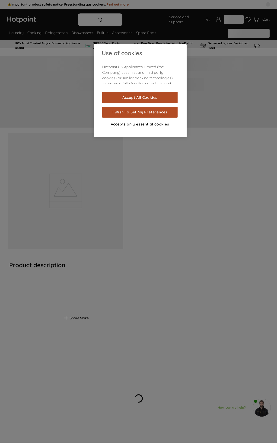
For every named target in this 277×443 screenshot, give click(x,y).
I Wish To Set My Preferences (139, 112)
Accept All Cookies (139, 97)
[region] (140, 90)
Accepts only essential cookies (140, 124)
